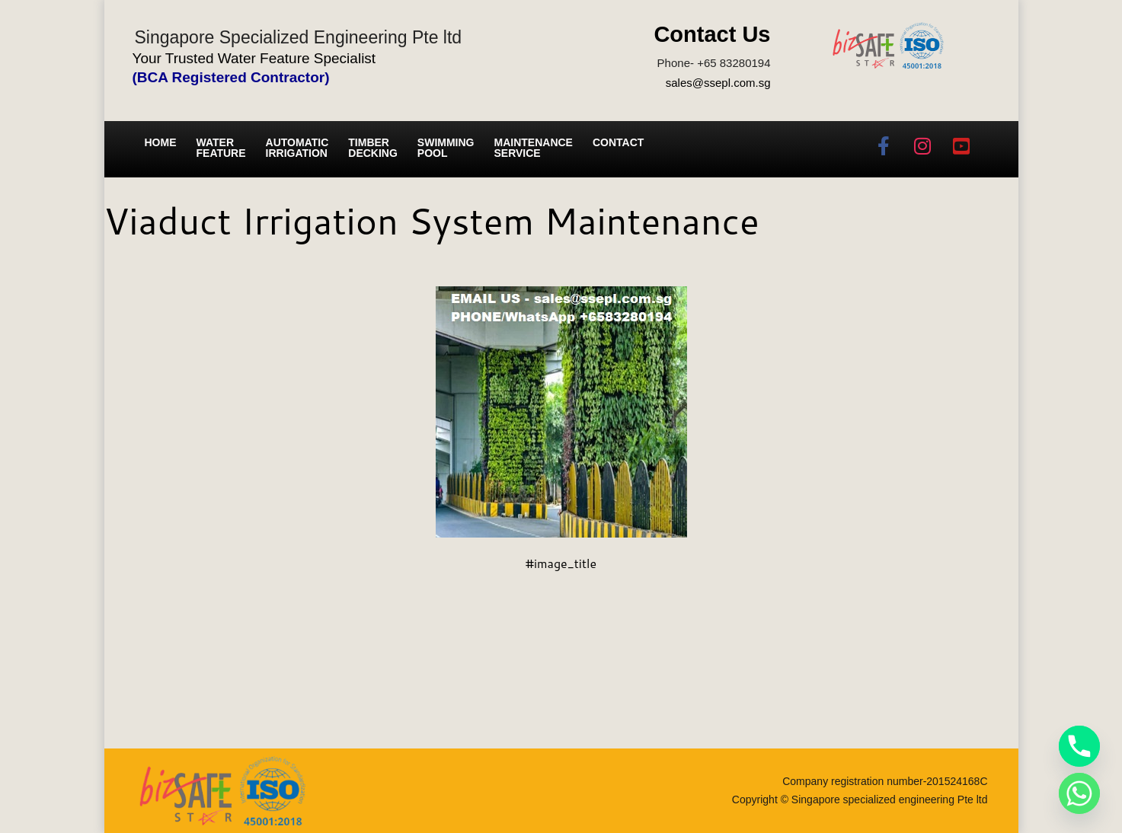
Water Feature (221, 147)
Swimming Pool (446, 147)
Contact (618, 142)
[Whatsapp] (1079, 793)
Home (161, 142)
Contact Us (712, 34)
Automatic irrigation (297, 147)
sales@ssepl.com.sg (718, 82)
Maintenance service (533, 147)
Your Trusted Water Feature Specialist (254, 58)
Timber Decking (373, 147)
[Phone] (1079, 746)
